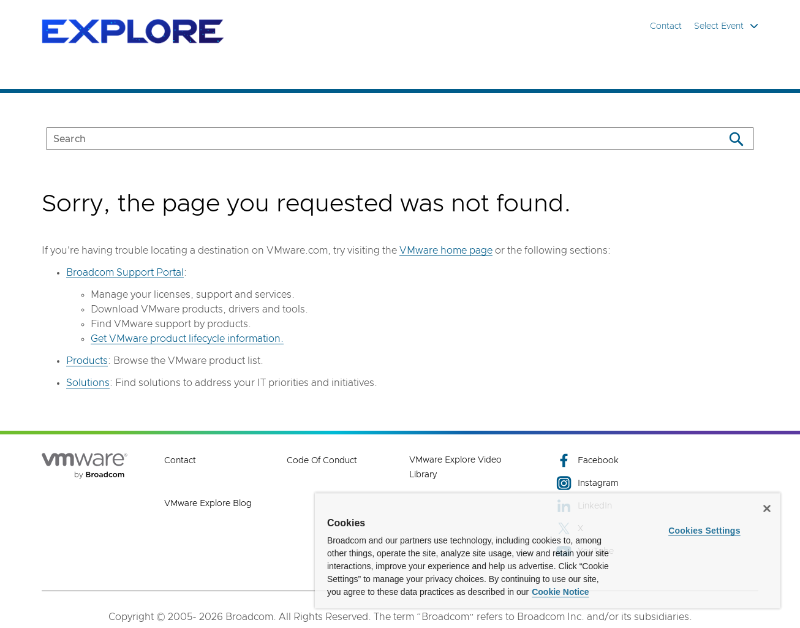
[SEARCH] (372, 138)
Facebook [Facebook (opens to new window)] (587, 460)
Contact (666, 26)
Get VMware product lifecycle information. (187, 339)
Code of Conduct (322, 460)
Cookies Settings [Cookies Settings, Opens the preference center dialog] (704, 530)
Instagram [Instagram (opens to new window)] (587, 483)
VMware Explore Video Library (455, 467)
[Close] (767, 508)
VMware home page (445, 250)
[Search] (736, 138)
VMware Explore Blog (208, 503)
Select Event (726, 26)
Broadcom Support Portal (125, 273)
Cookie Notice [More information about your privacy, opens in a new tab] (560, 592)
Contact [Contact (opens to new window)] (180, 460)
